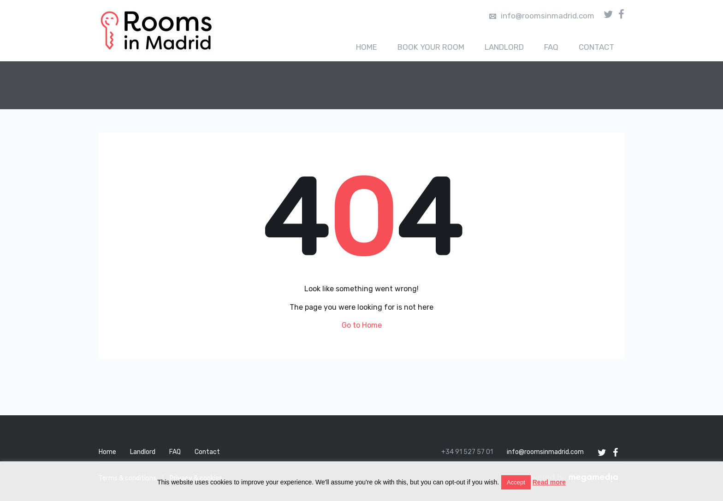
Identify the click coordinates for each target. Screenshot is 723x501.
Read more (549, 482)
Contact (596, 47)
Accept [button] (516, 482)
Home (366, 47)
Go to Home (362, 325)
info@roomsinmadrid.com (541, 15)
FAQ (551, 47)
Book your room (430, 47)
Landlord (504, 47)
